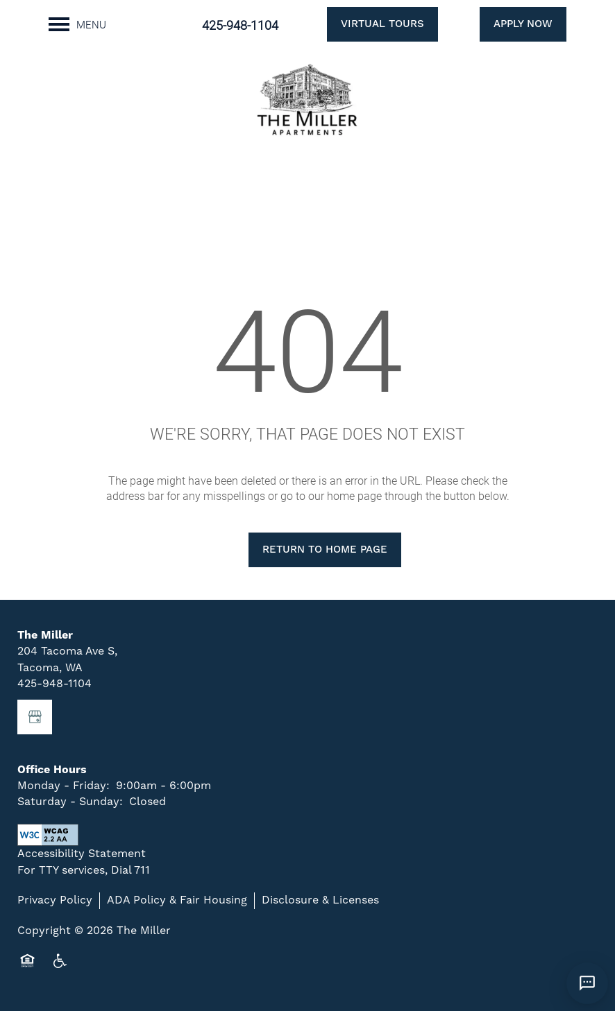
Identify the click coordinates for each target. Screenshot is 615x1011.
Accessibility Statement (81, 854)
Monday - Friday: (63, 786)
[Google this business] (34, 717)
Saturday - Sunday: (70, 802)
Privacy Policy (54, 900)
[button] (365, 24)
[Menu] (77, 24)
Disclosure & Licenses (320, 900)
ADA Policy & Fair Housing (177, 900)
